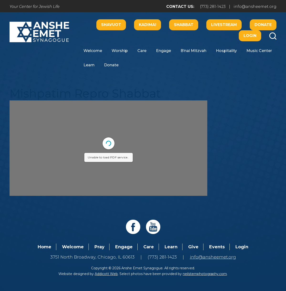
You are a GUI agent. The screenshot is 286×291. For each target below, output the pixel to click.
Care (141, 50)
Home (44, 246)
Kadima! (147, 24)
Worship (120, 50)
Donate (263, 24)
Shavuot (111, 24)
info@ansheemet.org (255, 6)
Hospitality (226, 50)
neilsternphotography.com (205, 274)
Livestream (224, 24)
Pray (99, 246)
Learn (88, 65)
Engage (163, 50)
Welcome (92, 50)
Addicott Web (106, 274)
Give (193, 246)
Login (250, 35)
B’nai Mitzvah (193, 50)
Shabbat (183, 24)
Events (217, 246)
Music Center (259, 50)
